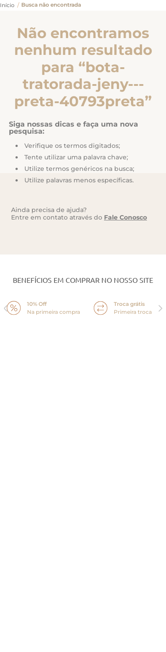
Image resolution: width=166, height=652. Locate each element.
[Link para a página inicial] (7, 5)
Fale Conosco (125, 217)
